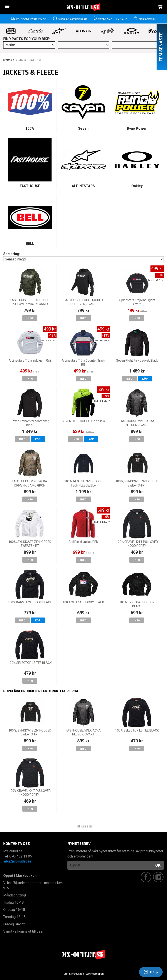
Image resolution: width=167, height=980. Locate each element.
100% (29, 128)
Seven (83, 128)
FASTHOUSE (30, 186)
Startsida (8, 60)
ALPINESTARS (83, 186)
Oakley (137, 186)
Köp (145, 378)
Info (30, 318)
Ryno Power (137, 128)
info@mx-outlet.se (17, 861)
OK (157, 865)
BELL (30, 244)
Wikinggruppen (95, 973)
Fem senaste (161, 46)
